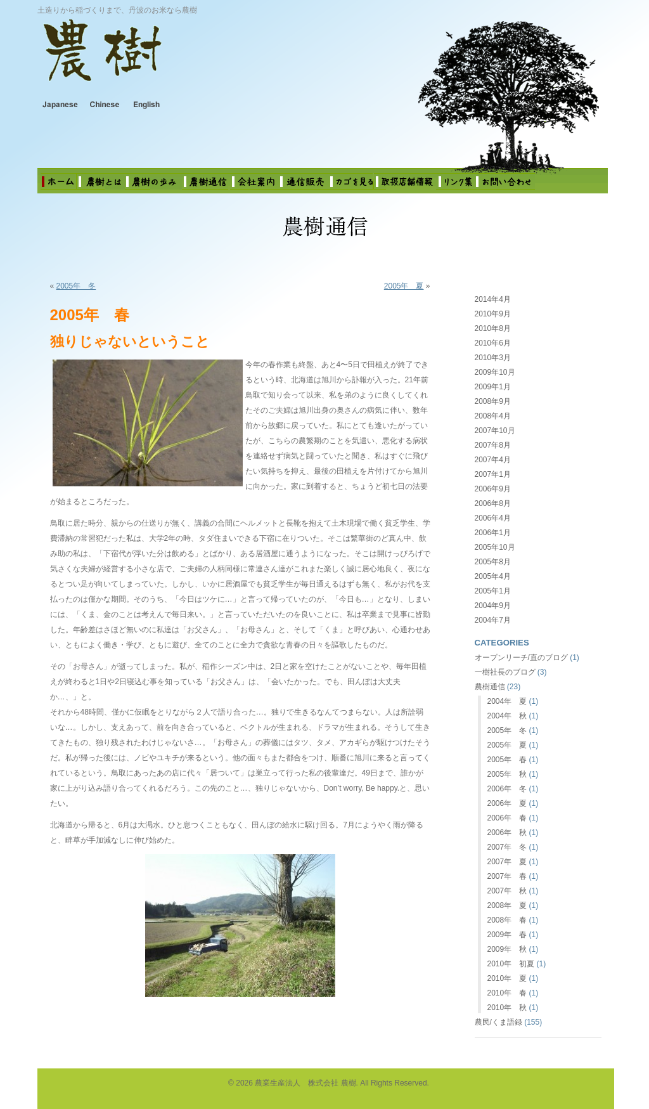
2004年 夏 (507, 701)
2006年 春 (507, 818)
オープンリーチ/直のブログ (521, 657)
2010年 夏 (507, 978)
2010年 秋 (507, 1007)
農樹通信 (490, 686)
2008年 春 (507, 920)
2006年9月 (493, 488)
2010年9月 (493, 313)
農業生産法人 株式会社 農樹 (202, 59)
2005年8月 (493, 561)
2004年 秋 (507, 715)
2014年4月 (493, 299)
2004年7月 (493, 620)
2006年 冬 (507, 788)
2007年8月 (493, 445)
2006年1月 (493, 532)
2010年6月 (493, 343)
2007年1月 (493, 474)
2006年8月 (493, 503)
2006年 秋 (507, 832)
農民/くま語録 (498, 1022)
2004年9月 (493, 605)
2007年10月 (495, 430)
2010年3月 (493, 357)
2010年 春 (507, 993)
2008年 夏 (507, 905)
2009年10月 (495, 372)
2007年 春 (507, 876)
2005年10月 (495, 547)
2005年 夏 (404, 286)
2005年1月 (493, 591)
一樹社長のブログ (505, 672)
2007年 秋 (507, 890)
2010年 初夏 (511, 963)
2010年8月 (493, 328)
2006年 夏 (507, 803)
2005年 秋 (507, 774)
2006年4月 (493, 518)
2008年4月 (493, 416)
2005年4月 (493, 576)
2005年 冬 (76, 286)
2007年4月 (493, 459)
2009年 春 (507, 934)
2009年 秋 (507, 949)
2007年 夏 (507, 861)
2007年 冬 (507, 847)
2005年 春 (507, 759)
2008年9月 (493, 401)
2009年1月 (493, 386)
